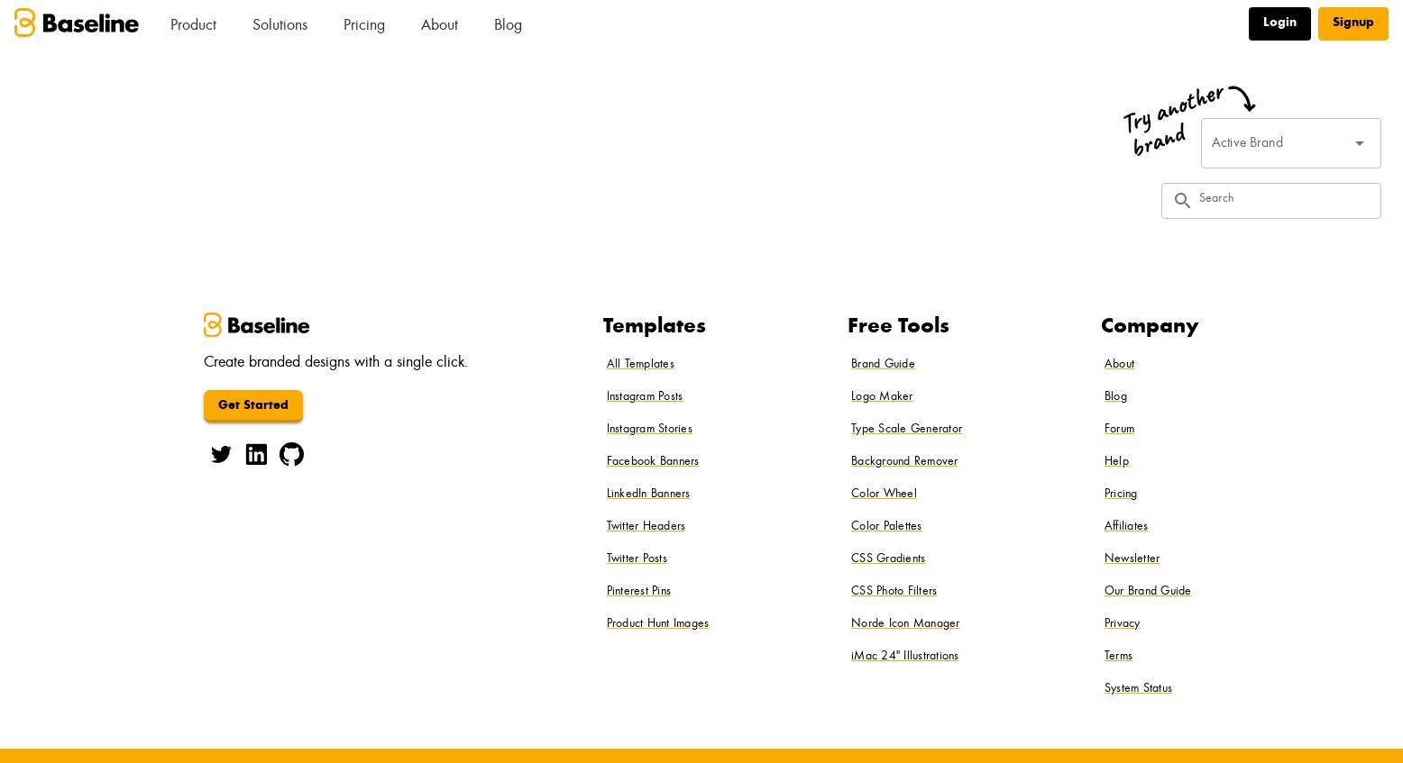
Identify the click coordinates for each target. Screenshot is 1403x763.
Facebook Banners (653, 462)
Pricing (364, 26)
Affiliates (1127, 527)
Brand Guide (883, 365)
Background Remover (904, 462)
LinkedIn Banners (649, 494)
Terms (1118, 656)
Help (1117, 462)
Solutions (279, 26)
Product (193, 26)
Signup (1353, 23)
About (439, 26)
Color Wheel (884, 494)
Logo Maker (882, 397)
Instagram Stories (649, 429)
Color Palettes (886, 527)
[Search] (1285, 201)
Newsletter (1132, 559)
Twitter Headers (646, 527)
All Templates (640, 365)
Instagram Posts (645, 397)
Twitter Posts (637, 559)
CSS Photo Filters (894, 592)
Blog (508, 26)
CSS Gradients (888, 559)
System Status (1138, 689)
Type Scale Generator (906, 429)
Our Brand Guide (1148, 592)
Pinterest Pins (639, 592)
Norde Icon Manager (905, 624)
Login (1280, 23)
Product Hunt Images (658, 624)
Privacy (1123, 624)
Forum (1119, 429)
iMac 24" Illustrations (905, 656)
